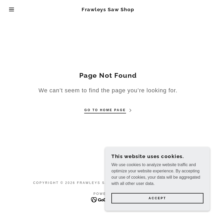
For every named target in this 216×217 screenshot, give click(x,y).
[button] (10, 9)
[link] (108, 10)
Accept (157, 198)
